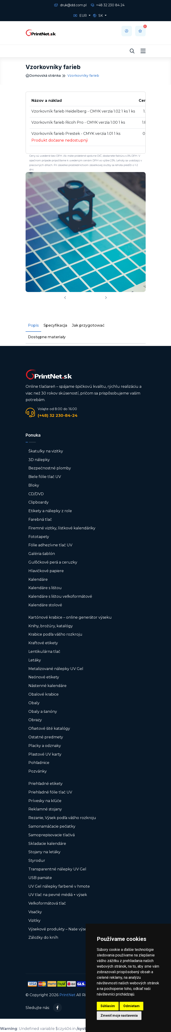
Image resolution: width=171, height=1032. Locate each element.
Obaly (34, 703)
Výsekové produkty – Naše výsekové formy (68, 929)
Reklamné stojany (45, 809)
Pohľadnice (38, 762)
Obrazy (35, 720)
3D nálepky (39, 460)
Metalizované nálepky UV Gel (55, 669)
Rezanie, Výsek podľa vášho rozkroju (62, 818)
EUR (81, 15)
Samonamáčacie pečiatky (51, 826)
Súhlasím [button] (108, 1006)
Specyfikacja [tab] (55, 325)
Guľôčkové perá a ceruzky (52, 562)
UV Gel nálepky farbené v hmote (59, 886)
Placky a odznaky (44, 745)
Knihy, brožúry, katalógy (50, 626)
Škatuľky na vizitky (45, 451)
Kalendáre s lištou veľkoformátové (60, 596)
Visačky (35, 912)
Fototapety (38, 536)
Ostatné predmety (45, 737)
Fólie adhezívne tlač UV (50, 545)
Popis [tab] (33, 325)
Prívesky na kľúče (44, 801)
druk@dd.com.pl (70, 5)
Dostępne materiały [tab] (47, 337)
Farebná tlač (40, 519)
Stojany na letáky (44, 852)
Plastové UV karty (45, 754)
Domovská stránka (43, 75)
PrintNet (67, 995)
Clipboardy (38, 502)
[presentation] (65, 298)
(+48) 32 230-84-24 (57, 415)
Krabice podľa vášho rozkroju (55, 634)
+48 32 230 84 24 (107, 5)
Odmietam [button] (131, 1006)
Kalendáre (38, 579)
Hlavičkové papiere (46, 571)
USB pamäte (40, 878)
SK (98, 15)
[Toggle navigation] (143, 51)
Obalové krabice (43, 694)
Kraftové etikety (43, 643)
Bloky (33, 485)
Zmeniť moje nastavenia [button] (119, 1015)
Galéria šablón (41, 553)
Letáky (34, 660)
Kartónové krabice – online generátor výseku (70, 617)
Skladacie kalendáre (47, 843)
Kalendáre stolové (45, 605)
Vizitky (34, 920)
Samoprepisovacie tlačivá (51, 835)
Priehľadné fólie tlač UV (50, 792)
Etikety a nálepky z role (50, 511)
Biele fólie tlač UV (44, 477)
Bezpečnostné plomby (49, 468)
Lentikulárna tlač (44, 651)
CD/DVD (36, 494)
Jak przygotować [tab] (88, 325)
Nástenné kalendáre (47, 686)
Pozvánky (37, 771)
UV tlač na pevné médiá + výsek (57, 895)
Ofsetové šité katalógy (49, 728)
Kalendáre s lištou (45, 588)
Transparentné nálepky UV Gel (57, 869)
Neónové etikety (43, 677)
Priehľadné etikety (45, 783)
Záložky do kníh (43, 937)
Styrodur (36, 860)
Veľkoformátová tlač (47, 903)
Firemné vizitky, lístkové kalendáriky (61, 528)
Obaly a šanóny (42, 711)
